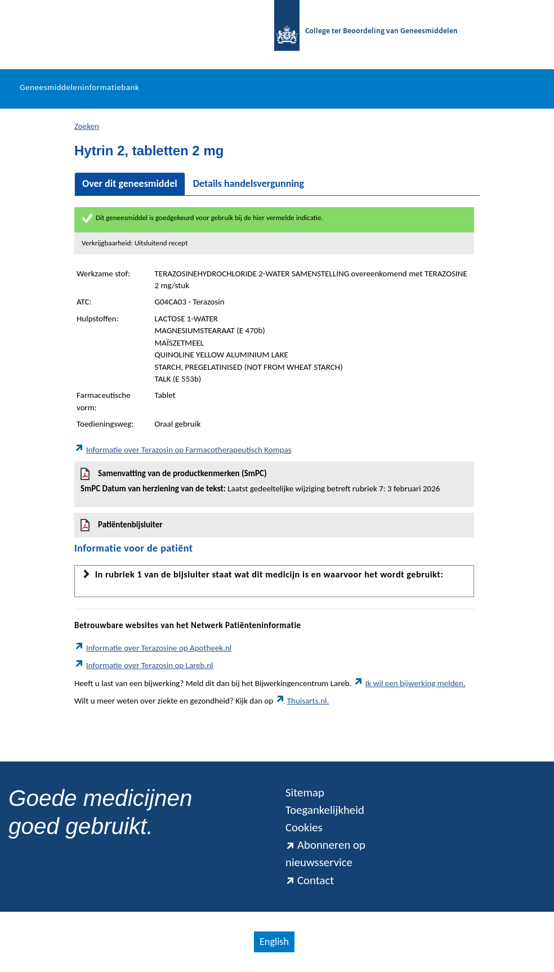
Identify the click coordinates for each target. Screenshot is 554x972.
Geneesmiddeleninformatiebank (79, 87)
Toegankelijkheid (324, 810)
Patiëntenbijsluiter (122, 525)
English (274, 941)
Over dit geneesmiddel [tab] (129, 183)
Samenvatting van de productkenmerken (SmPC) (274, 481)
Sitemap (304, 792)
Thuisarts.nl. (302, 701)
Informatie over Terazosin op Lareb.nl (143, 665)
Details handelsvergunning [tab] (248, 183)
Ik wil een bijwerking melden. (410, 683)
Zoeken (86, 126)
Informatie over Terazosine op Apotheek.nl (152, 648)
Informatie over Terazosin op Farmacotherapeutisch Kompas (183, 450)
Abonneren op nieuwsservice (325, 853)
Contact (309, 880)
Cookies (304, 827)
